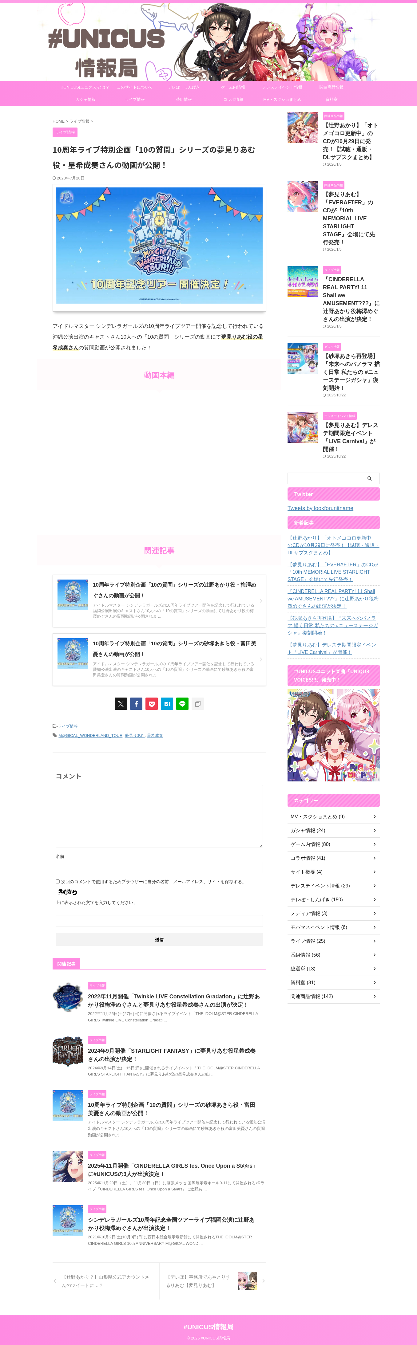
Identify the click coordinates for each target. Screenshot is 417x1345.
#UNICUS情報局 (209, 1325)
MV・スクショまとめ (282, 99)
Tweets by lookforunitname (315, 459)
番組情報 (184, 99)
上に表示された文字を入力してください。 (96, 900)
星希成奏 (155, 734)
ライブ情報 (135, 99)
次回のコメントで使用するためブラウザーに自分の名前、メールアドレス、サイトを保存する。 (153, 879)
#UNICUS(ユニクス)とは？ (86, 87)
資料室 (332, 99)
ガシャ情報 (86, 99)
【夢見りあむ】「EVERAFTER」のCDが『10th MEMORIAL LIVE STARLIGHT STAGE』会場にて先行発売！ (349, 202)
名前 (60, 854)
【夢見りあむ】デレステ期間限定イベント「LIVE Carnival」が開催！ (351, 393)
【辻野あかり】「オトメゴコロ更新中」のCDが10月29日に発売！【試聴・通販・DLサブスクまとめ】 (332, 496)
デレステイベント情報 (282, 87)
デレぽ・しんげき (184, 87)
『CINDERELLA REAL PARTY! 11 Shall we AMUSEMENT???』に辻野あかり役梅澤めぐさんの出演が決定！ (351, 271)
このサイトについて (135, 87)
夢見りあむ (135, 734)
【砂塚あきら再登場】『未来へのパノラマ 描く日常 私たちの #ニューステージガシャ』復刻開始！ (333, 577)
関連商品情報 (332, 87)
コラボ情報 (233, 99)
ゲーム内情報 (233, 87)
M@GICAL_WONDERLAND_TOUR (90, 734)
